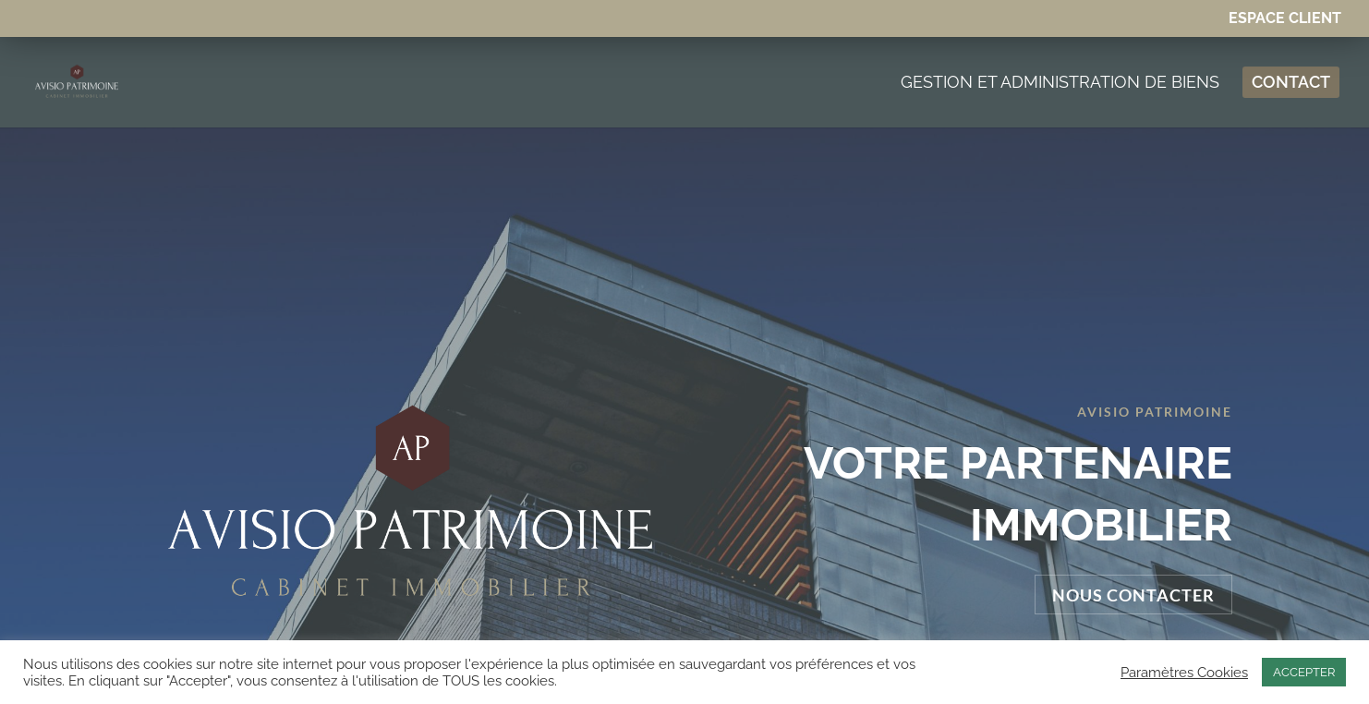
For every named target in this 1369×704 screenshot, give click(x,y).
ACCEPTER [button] (1304, 672)
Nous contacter (1133, 502)
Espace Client (1285, 19)
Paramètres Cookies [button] (1184, 672)
